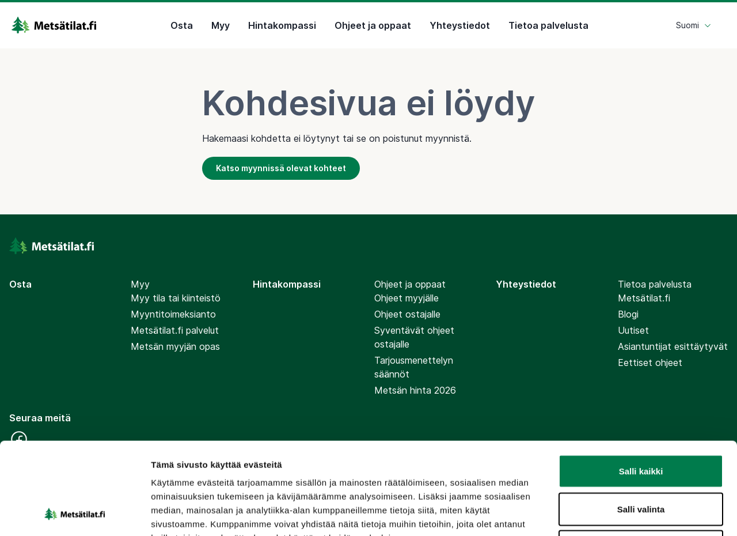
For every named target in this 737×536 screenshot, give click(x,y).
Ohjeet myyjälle (406, 298)
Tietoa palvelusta (548, 25)
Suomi (694, 25)
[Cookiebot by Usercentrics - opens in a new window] (74, 513)
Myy (220, 25)
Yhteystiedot (460, 25)
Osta (181, 25)
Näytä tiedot (616, 513)
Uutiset (633, 330)
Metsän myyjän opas (175, 346)
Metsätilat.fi (644, 298)
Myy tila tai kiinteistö (176, 298)
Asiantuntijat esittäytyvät (673, 346)
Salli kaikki (641, 385)
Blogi (628, 314)
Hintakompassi (282, 25)
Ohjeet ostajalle (407, 314)
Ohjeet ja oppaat (373, 25)
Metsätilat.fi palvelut (175, 330)
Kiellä (640, 460)
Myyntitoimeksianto (173, 314)
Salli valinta (641, 423)
